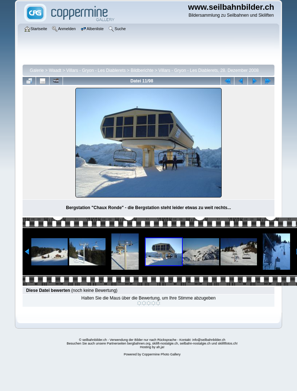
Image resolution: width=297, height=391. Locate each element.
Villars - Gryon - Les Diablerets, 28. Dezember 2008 (208, 70)
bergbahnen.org (138, 343)
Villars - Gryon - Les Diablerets (96, 70)
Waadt (55, 70)
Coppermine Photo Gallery (161, 354)
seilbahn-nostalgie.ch (195, 343)
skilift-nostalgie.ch (165, 343)
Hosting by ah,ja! (152, 347)
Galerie (37, 70)
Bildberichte (142, 70)
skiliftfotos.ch (227, 343)
